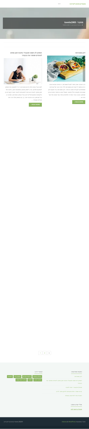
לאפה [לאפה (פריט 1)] (30, 380)
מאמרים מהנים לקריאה (77, 4)
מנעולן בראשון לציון (76, 409)
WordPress (72, 422)
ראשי (58, 3)
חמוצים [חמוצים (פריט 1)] (10, 376)
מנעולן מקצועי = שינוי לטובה (73, 387)
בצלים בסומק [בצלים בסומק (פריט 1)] (37, 376)
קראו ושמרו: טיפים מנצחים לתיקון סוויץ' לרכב (68, 391)
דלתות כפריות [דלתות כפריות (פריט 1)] (27, 376)
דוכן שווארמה (79, 53)
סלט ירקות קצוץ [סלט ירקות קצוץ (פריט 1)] (21, 380)
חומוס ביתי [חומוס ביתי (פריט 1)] (17, 376)
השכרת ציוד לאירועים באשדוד (73, 395)
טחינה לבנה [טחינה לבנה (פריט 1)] (37, 380)
